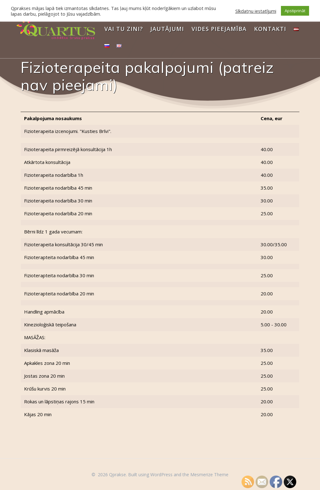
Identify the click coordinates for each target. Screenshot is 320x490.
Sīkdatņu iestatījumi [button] (255, 11)
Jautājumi (167, 29)
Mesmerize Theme (209, 474)
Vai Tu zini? (123, 29)
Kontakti (270, 29)
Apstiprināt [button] (295, 10)
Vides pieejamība (219, 29)
